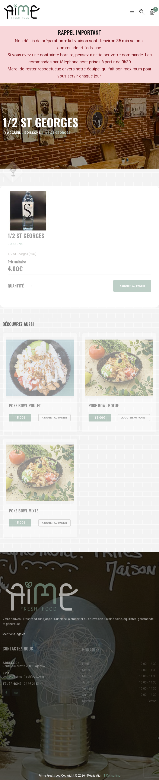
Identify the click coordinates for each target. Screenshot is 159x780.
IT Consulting (111, 775)
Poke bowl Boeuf (104, 407)
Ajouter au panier (54, 419)
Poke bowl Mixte (23, 512)
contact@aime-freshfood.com (23, 677)
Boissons (32, 133)
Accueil (12, 133)
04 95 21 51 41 (23, 685)
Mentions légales (14, 636)
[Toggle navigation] (132, 11)
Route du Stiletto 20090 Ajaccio (24, 666)
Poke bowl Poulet (25, 407)
